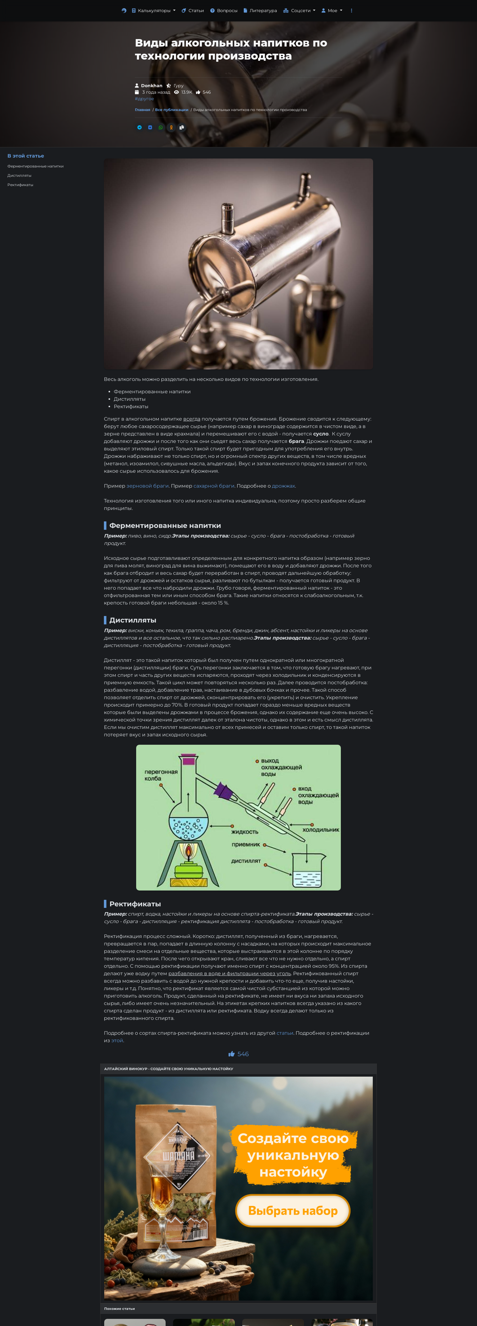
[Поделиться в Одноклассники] (171, 127)
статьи (285, 1033)
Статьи (193, 10)
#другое (144, 98)
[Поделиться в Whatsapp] (160, 127)
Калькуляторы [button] (152, 10)
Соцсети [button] (297, 10)
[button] (351, 10)
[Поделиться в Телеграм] (139, 127)
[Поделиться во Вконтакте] (150, 127)
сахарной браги (214, 486)
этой (117, 1040)
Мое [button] (330, 10)
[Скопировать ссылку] (181, 127)
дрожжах (283, 486)
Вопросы (224, 10)
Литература (260, 10)
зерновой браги (148, 486)
